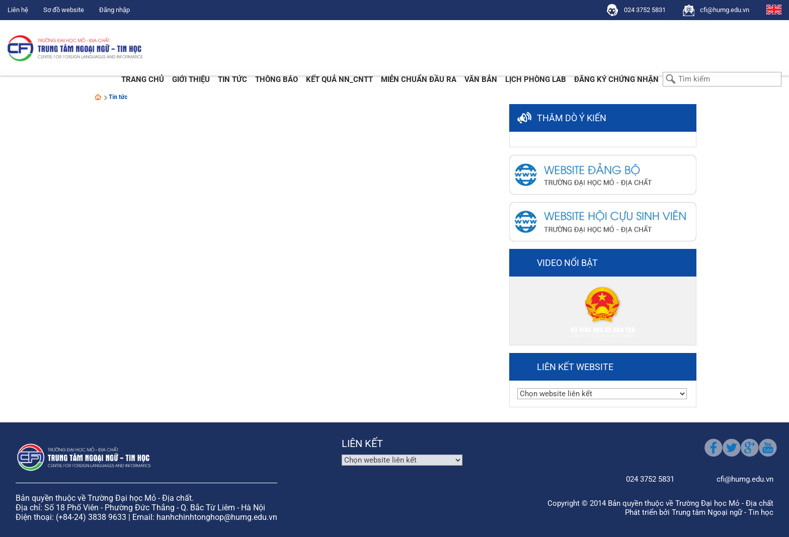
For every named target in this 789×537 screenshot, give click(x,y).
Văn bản (480, 79)
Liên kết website (575, 367)
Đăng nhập (114, 10)
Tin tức (232, 79)
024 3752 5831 (645, 10)
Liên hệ (18, 10)
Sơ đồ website (63, 10)
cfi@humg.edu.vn (724, 10)
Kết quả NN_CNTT (339, 79)
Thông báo (276, 79)
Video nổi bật (567, 262)
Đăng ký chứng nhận (616, 79)
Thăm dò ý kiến (571, 118)
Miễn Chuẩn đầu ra (418, 79)
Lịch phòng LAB (535, 79)
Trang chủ (142, 79)
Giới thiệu (191, 79)
